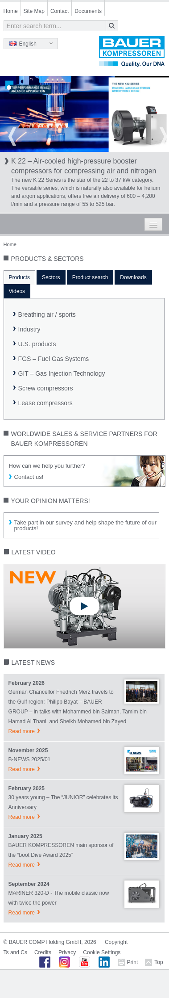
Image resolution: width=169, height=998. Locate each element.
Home (11, 11)
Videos (17, 291)
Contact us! (29, 477)
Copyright (116, 942)
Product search (90, 277)
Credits (42, 952)
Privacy (67, 952)
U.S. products (37, 344)
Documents (88, 11)
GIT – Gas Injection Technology (61, 373)
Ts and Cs (15, 952)
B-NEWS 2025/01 (29, 759)
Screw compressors (45, 388)
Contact (59, 11)
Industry (29, 329)
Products (19, 277)
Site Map (34, 11)
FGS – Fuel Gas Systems (53, 358)
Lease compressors (45, 403)
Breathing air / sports (47, 314)
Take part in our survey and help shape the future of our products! (85, 525)
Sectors (51, 277)
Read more (21, 731)
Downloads (133, 277)
